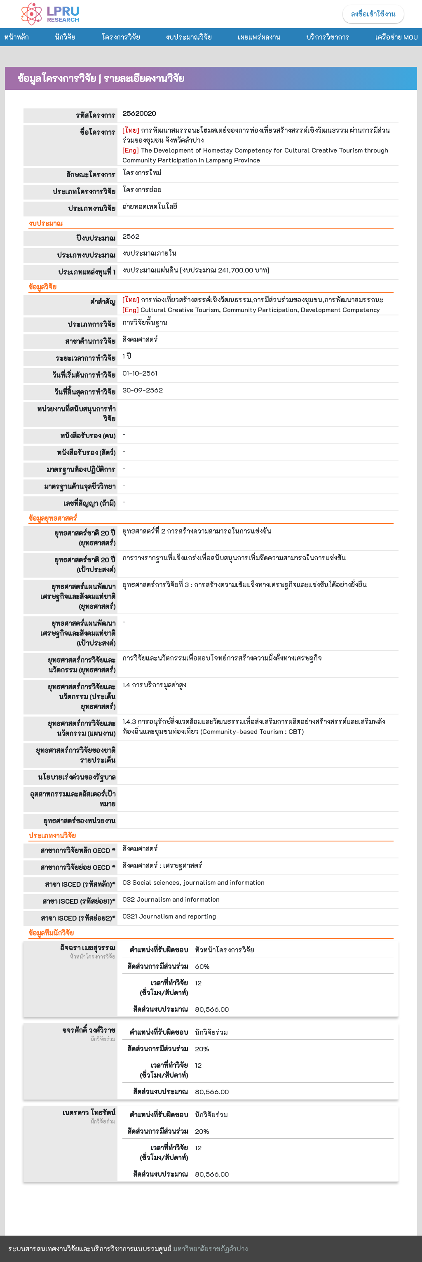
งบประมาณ (45, 223)
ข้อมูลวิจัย (42, 286)
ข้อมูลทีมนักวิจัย (51, 932)
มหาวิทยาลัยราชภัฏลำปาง (210, 1248)
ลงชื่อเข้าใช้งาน (373, 13)
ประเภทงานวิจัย (52, 835)
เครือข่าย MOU (396, 37)
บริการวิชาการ (327, 37)
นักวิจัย (65, 37)
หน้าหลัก (16, 37)
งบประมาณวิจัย (189, 37)
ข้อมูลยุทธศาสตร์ (52, 518)
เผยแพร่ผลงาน (259, 37)
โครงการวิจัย (120, 37)
